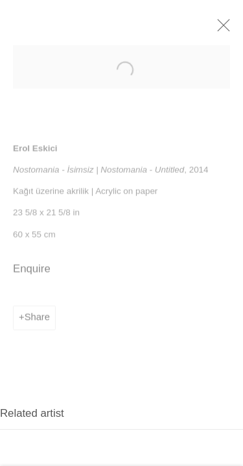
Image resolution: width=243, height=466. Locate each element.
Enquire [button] (32, 275)
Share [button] (37, 323)
